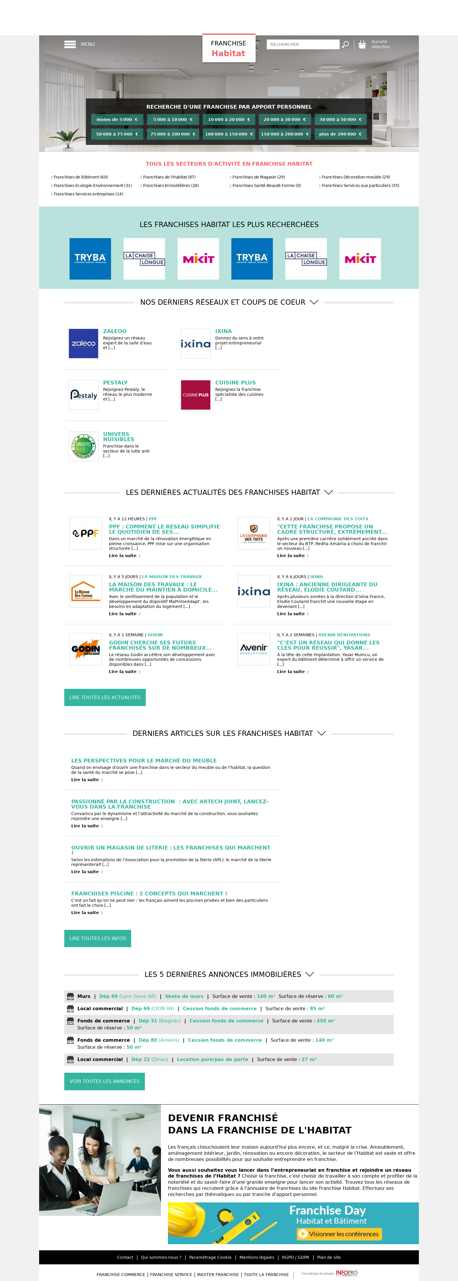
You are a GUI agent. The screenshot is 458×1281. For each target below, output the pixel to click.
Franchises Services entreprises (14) (86, 194)
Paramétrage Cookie (210, 1257)
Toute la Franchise (266, 1274)
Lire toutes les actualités (105, 697)
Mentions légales (257, 1257)
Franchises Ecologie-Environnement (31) (91, 185)
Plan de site (329, 1257)
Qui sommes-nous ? (161, 1257)
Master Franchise (218, 1274)
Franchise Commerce (121, 1274)
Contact (125, 1257)
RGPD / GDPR (295, 1257)
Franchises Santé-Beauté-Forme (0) (265, 185)
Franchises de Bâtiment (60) (79, 177)
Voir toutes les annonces (105, 1081)
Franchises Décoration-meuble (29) (354, 177)
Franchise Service (171, 1274)
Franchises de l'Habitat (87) (167, 177)
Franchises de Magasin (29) (257, 177)
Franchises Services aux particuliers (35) (358, 185)
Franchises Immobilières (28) (169, 185)
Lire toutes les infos (98, 938)
